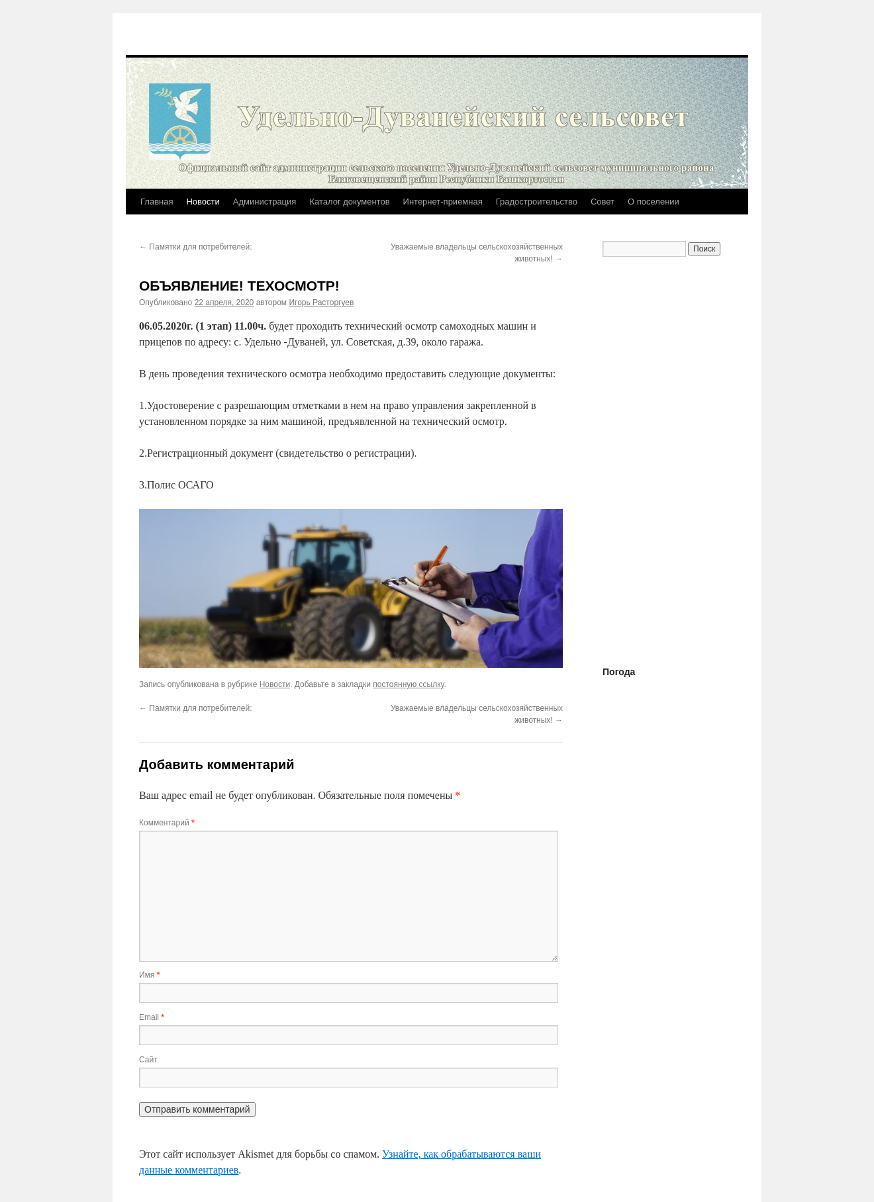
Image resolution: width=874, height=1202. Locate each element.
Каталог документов (349, 202)
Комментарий (167, 822)
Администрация (265, 202)
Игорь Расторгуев (321, 302)
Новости (202, 202)
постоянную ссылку (408, 684)
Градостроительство (536, 202)
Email (151, 1017)
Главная (156, 202)
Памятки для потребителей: (195, 247)
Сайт (148, 1059)
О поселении (653, 202)
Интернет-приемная (443, 202)
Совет (602, 202)
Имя (149, 975)
